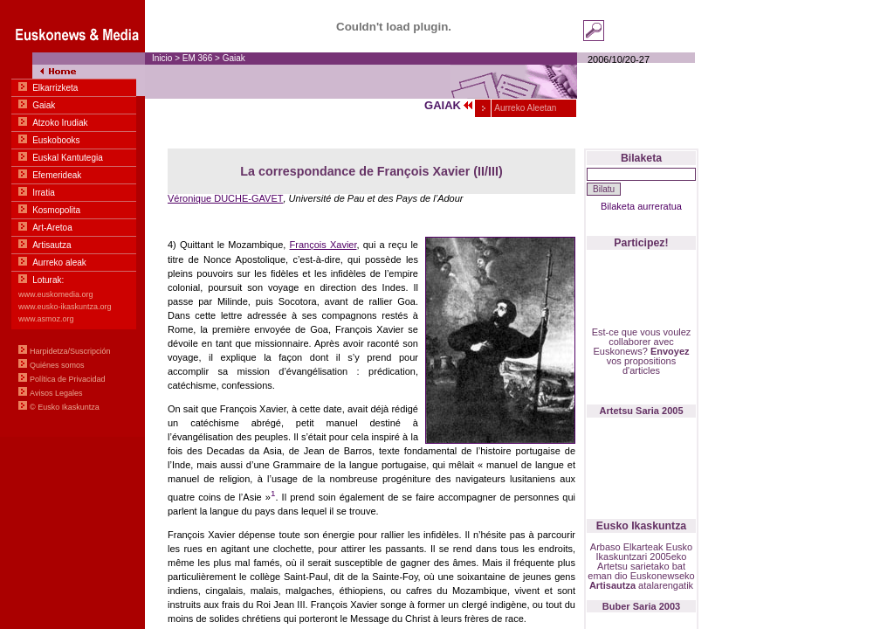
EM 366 (197, 58)
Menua (72, 218)
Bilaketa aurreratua (641, 206)
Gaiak (234, 58)
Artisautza (612, 585)
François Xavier (323, 244)
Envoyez (670, 351)
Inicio (162, 58)
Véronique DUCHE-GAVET (225, 198)
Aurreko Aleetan (524, 108)
